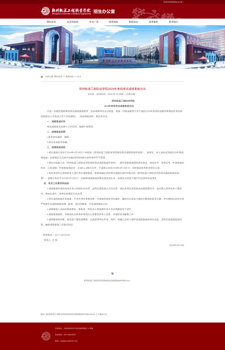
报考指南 (113, 22)
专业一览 (93, 22)
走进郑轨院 (72, 22)
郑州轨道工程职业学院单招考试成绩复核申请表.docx (107, 281)
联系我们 (173, 22)
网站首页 (51, 22)
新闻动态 (133, 22)
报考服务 (153, 22)
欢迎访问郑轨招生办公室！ (174, 2)
